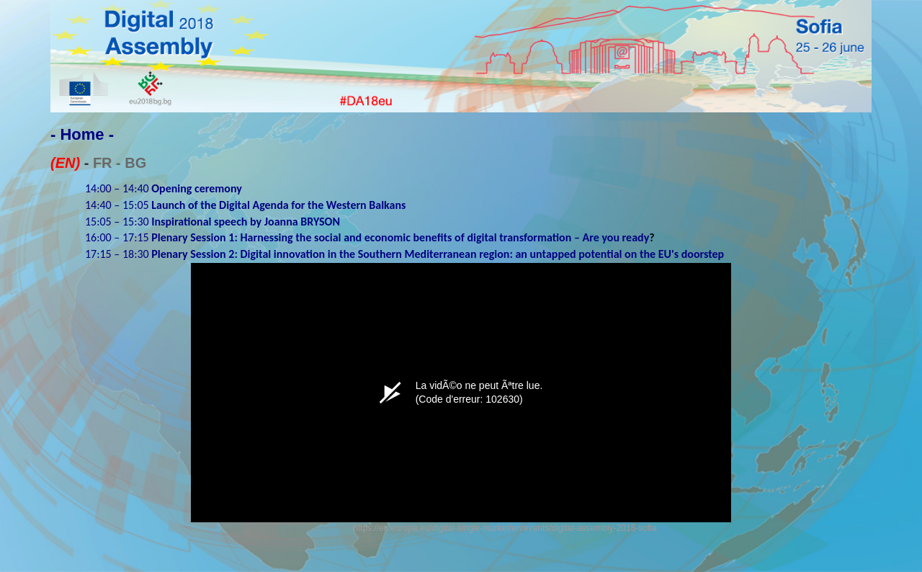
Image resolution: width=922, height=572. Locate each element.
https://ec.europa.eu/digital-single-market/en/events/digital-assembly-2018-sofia (505, 528)
